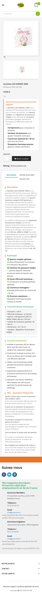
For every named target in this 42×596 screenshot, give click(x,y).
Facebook (4, 474)
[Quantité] (6, 158)
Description (11, 175)
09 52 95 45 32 (13, 506)
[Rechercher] (21, 13)
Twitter (9, 474)
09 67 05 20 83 (13, 532)
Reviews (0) (24, 179)
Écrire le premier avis (18, 166)
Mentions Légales (9, 587)
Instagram (14, 474)
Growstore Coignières (16, 522)
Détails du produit (27, 175)
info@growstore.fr (14, 513)
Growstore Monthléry (16, 493)
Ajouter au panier (21, 159)
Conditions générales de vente (28, 587)
